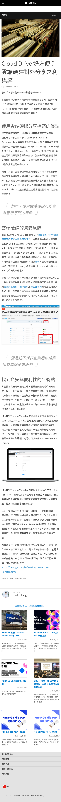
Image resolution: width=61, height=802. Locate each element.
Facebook (7, 795)
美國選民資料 (10, 286)
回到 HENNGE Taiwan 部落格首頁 (30, 605)
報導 (37, 261)
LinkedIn (16, 795)
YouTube (25, 795)
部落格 (5, 15)
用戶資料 (23, 286)
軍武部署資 (36, 286)
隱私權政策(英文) (37, 795)
